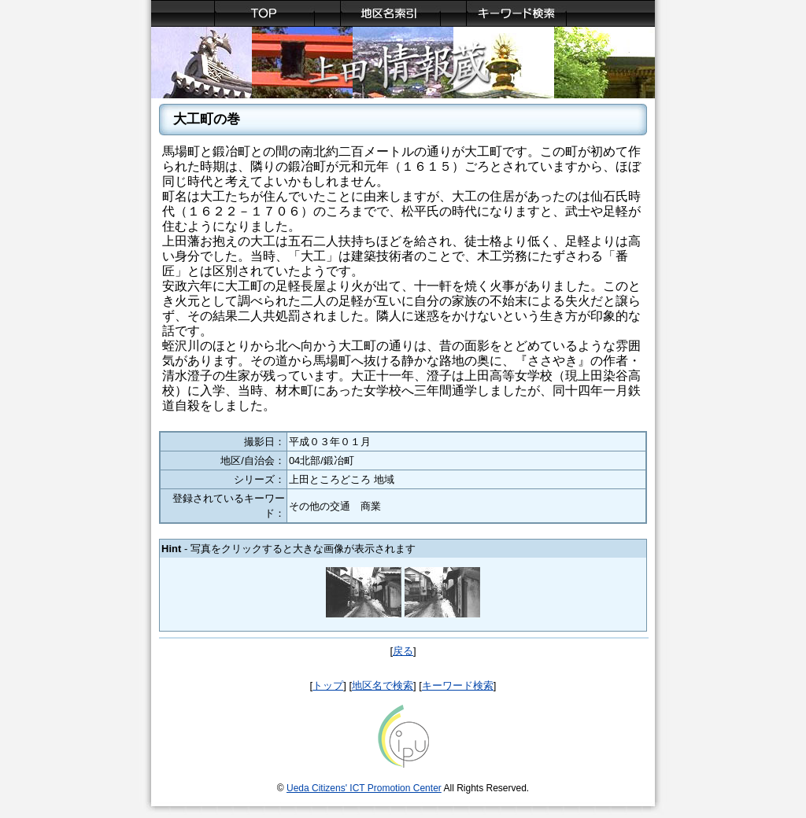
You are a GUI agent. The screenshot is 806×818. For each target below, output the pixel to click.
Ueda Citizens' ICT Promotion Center (364, 788)
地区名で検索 (382, 685)
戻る (403, 651)
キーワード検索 (458, 685)
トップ (327, 685)
